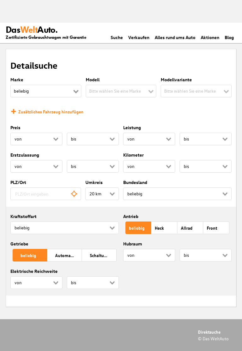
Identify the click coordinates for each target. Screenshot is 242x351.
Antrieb (130, 216)
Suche (117, 37)
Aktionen (210, 37)
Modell (93, 80)
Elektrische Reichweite (34, 271)
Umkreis (94, 182)
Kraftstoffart (23, 216)
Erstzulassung (24, 155)
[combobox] (45, 193)
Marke (16, 80)
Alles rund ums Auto (175, 37)
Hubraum (132, 244)
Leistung (132, 127)
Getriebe (19, 244)
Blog (229, 37)
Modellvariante (176, 80)
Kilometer (133, 155)
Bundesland (135, 182)
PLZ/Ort (18, 182)
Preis (15, 127)
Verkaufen (138, 37)
